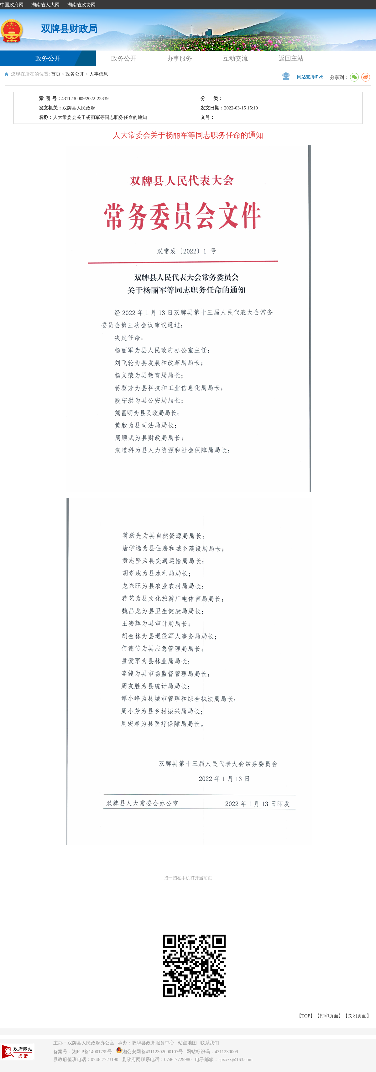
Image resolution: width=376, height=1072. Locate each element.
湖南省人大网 (45, 4)
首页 (55, 74)
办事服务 (179, 58)
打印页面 (329, 1015)
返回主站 (291, 58)
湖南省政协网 (81, 4)
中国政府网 (12, 4)
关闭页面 (357, 1015)
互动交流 (235, 58)
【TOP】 (306, 1015)
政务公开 (47, 58)
